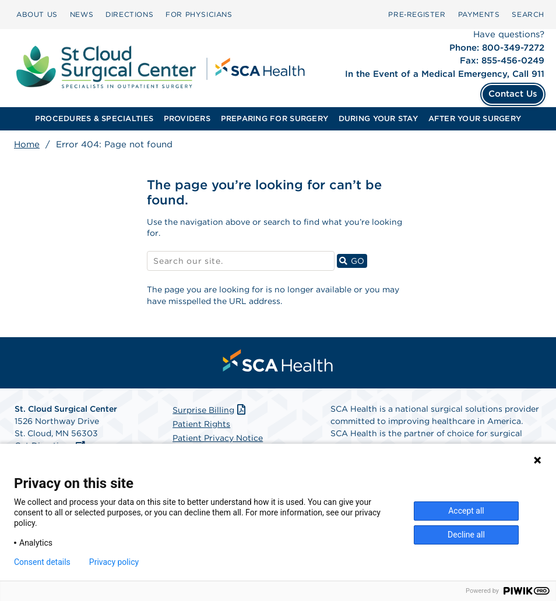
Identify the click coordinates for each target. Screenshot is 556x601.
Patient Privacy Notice (218, 438)
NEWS (81, 14)
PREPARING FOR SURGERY (274, 118)
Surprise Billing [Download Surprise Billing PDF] (210, 410)
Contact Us (512, 94)
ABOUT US (37, 14)
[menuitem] (37, 14)
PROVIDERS (187, 118)
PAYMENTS (479, 14)
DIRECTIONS (129, 14)
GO (353, 261)
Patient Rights (201, 424)
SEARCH (528, 14)
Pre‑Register (416, 14)
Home (27, 144)
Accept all (466, 510)
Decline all (466, 534)
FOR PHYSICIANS (199, 14)
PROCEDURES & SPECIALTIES (94, 118)
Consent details (42, 562)
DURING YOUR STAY (378, 118)
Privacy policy (114, 562)
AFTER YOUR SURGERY (475, 118)
